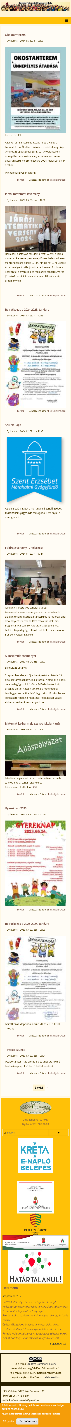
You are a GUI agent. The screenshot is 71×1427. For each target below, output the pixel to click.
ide (34, 787)
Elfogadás (8, 1423)
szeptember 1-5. (11, 1296)
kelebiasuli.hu (51, 1377)
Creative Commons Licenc (41, 1364)
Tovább (20, 179)
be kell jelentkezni (57, 179)
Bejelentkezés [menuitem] (58, 1343)
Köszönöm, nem (27, 1423)
